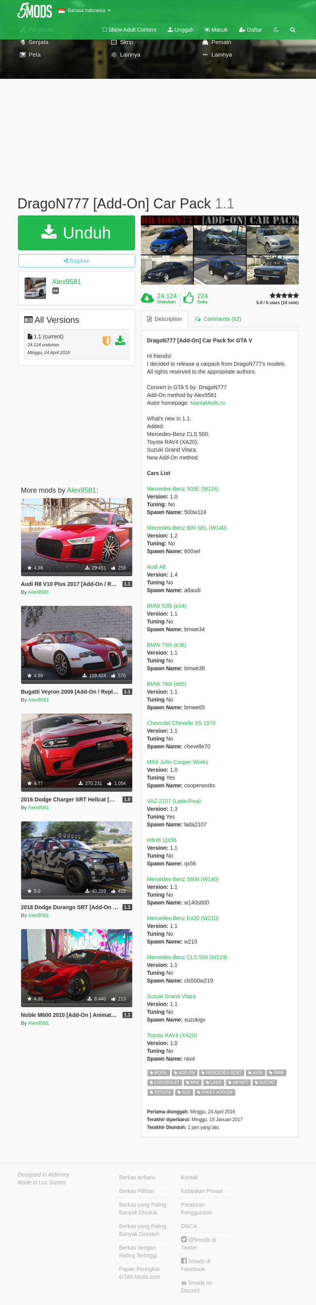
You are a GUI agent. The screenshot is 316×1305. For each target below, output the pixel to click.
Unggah (181, 30)
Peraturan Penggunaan (196, 1209)
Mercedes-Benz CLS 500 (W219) (187, 957)
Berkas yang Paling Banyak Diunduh (143, 1230)
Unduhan (166, 301)
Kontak (189, 1177)
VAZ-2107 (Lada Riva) (174, 801)
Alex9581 (66, 282)
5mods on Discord (196, 1287)
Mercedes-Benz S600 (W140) (183, 879)
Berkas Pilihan (136, 1191)
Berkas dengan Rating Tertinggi (138, 1251)
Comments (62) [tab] (218, 319)
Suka (202, 301)
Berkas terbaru (137, 1177)
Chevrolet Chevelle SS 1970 (181, 723)
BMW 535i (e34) (166, 606)
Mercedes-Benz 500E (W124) (183, 489)
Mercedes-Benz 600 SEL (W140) (187, 528)
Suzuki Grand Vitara (171, 996)
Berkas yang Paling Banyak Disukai (143, 1209)
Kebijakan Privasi (202, 1191)
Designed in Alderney (44, 1174)
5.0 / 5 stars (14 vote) (277, 303)
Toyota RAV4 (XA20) (172, 1035)
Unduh (76, 233)
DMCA (189, 1226)
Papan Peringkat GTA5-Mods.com (139, 1273)
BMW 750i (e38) (166, 645)
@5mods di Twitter (198, 1243)
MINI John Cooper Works (177, 762)
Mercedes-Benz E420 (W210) (183, 918)
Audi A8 (156, 567)
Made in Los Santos (42, 1182)
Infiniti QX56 (162, 840)
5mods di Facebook (196, 1265)
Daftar (250, 30)
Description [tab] (164, 319)
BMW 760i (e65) (166, 684)
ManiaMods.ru (207, 403)
